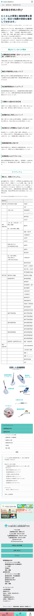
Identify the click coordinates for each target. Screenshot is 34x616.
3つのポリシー (7, 601)
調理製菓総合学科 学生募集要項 (13, 564)
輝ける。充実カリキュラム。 (12, 489)
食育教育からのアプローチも (12, 482)
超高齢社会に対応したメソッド (13, 476)
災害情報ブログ (28, 606)
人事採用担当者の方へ (9, 597)
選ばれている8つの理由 (10, 464)
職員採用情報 (16, 606)
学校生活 (7, 445)
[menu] (32, 1)
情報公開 (22, 606)
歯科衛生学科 (8, 4)
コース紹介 (8, 566)
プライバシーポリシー (7, 606)
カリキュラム (8, 487)
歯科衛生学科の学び (17, 4)
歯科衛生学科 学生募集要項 (11, 437)
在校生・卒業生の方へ (9, 599)
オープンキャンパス (8, 425)
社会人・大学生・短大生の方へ (11, 593)
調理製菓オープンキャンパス (7, 614)
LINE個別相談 (6, 589)
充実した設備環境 (9, 494)
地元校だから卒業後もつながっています (15, 478)
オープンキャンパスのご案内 (11, 434)
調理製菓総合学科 (8, 428)
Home (3, 4)
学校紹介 (7, 568)
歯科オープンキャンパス (20, 614)
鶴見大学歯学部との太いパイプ (13, 469)
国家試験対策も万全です (11, 480)
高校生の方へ (6, 591)
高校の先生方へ (7, 595)
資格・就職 (8, 570)
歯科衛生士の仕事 (9, 440)
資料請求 (30, 614)
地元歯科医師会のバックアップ (13, 472)
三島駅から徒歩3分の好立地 (12, 474)
